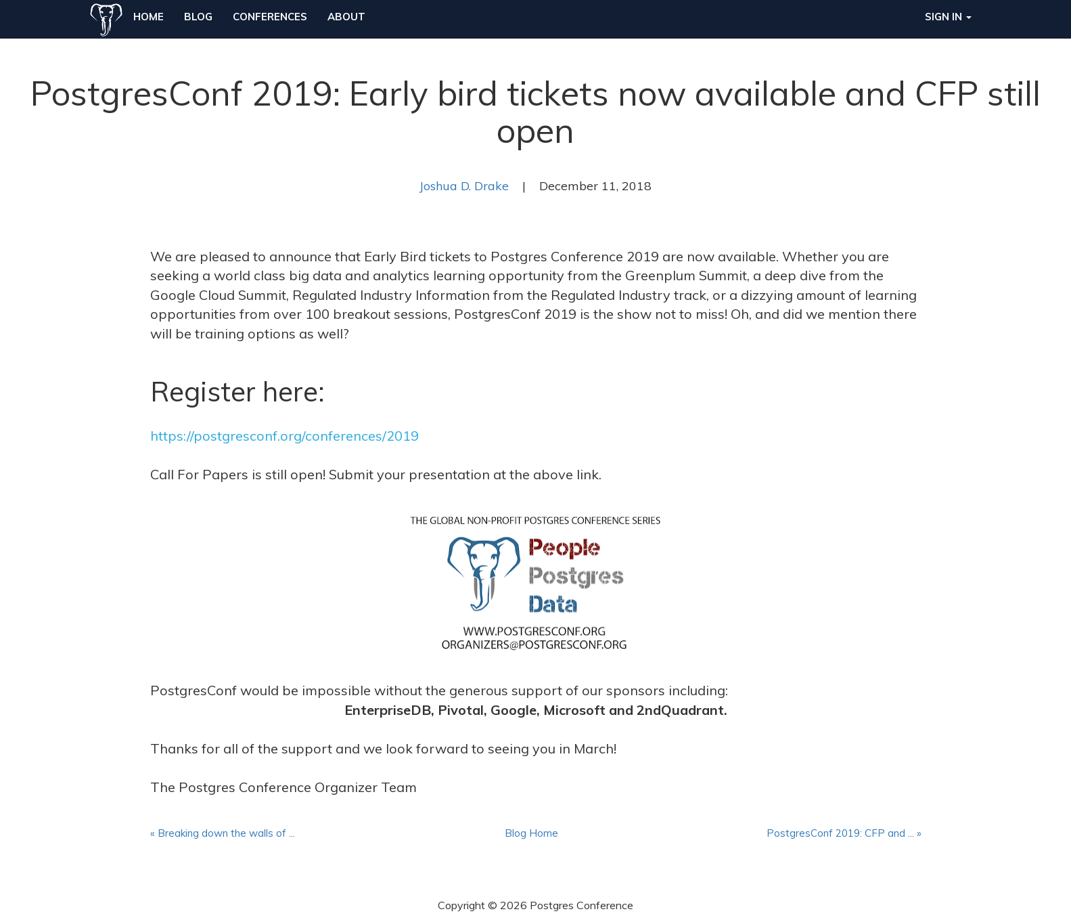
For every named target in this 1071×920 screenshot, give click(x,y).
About (346, 16)
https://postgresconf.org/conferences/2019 (284, 435)
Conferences (270, 16)
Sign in (948, 16)
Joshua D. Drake (464, 186)
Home (148, 16)
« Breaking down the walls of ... (222, 833)
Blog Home (531, 833)
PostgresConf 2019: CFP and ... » (844, 833)
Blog (198, 16)
